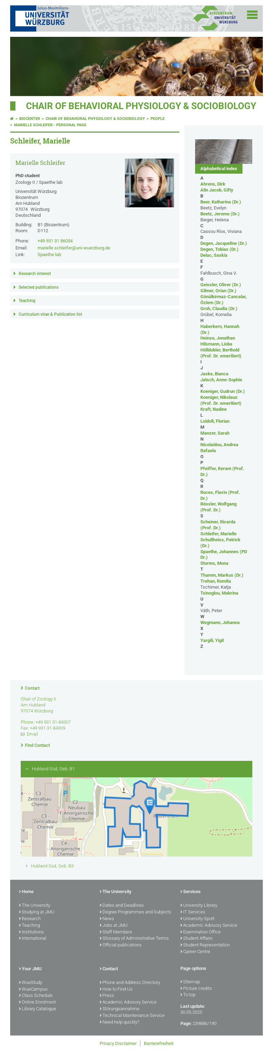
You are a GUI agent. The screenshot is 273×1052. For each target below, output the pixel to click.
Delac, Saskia (213, 255)
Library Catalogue (37, 1009)
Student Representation (205, 945)
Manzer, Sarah (214, 433)
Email (32, 734)
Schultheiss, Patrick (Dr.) (220, 542)
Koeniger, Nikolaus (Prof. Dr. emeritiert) (220, 400)
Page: (186, 1023)
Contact (32, 688)
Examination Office (200, 932)
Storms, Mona (214, 563)
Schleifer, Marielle (218, 533)
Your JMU (30, 969)
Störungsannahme (119, 1009)
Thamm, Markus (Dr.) (222, 575)
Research (30, 919)
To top (187, 995)
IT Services (192, 912)
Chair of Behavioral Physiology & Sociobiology (141, 106)
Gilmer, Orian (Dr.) (218, 290)
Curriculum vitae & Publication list (50, 314)
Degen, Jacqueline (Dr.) (223, 243)
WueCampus (33, 989)
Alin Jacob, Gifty (216, 190)
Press (107, 996)
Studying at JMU (36, 912)
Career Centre (195, 952)
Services (190, 892)
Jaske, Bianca (214, 373)
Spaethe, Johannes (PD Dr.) (223, 554)
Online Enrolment (37, 1002)
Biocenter (29, 118)
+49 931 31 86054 (55, 240)
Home (26, 892)
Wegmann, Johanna (220, 622)
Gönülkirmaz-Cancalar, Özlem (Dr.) (223, 299)
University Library (198, 906)
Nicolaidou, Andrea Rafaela (219, 447)
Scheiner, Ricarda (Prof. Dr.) (217, 524)
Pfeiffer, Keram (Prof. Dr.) (222, 471)
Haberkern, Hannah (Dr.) (219, 329)
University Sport (197, 919)
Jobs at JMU (114, 926)
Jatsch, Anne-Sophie (221, 379)
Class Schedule (36, 996)
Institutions (31, 932)
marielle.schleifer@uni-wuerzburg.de (74, 247)
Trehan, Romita (215, 581)
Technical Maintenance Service (132, 1016)
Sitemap (190, 982)
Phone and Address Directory (130, 983)
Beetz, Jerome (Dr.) (220, 213)
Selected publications (39, 287)
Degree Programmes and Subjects (135, 912)
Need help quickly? (119, 1022)
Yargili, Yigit (212, 640)
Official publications (121, 945)
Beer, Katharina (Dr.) (220, 202)
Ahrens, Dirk (212, 184)
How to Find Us (116, 989)
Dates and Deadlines (122, 906)
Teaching (27, 300)
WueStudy (30, 983)
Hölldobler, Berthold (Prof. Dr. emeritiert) (220, 353)
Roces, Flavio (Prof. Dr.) (220, 495)
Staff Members (116, 932)
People (158, 118)
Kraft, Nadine (213, 409)
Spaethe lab (49, 254)
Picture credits (196, 989)
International (32, 939)
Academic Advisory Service (208, 926)
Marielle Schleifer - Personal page (50, 125)
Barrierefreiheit (158, 1043)
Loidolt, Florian (214, 421)
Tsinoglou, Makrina (219, 593)
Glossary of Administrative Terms (134, 939)
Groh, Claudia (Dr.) (219, 308)
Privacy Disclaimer (118, 1043)
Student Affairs (196, 939)
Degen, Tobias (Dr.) (219, 249)
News (107, 919)
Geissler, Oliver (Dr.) (220, 284)
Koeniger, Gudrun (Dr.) (222, 391)
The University (34, 906)
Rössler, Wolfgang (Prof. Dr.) (218, 506)
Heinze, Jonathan (217, 338)
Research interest (35, 273)
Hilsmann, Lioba (216, 344)
